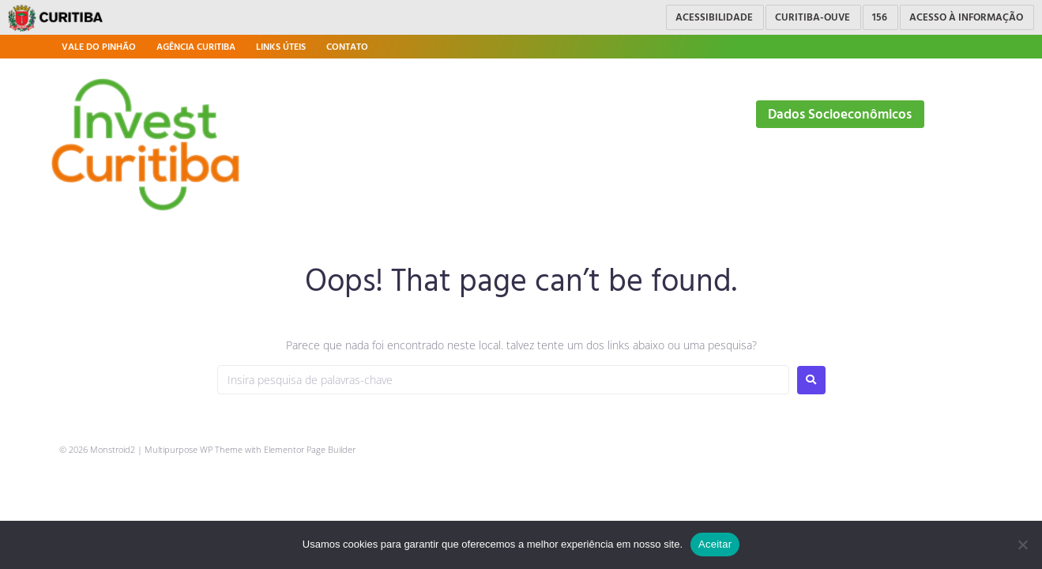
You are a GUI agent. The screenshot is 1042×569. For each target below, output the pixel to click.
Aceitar (715, 544)
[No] (1022, 544)
